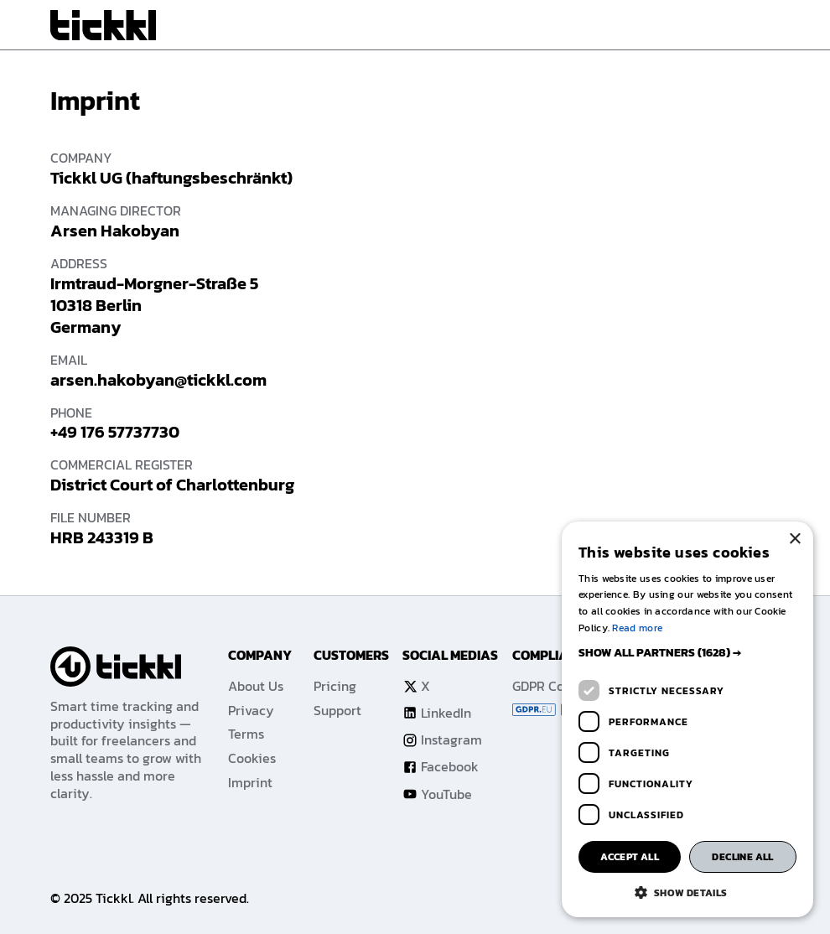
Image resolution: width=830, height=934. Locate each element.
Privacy (251, 710)
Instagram (442, 740)
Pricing (335, 686)
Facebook (440, 767)
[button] (687, 653)
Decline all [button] (742, 856)
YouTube (437, 794)
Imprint (250, 782)
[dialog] (687, 719)
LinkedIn (436, 713)
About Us (255, 686)
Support (337, 710)
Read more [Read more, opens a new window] (637, 628)
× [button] (794, 539)
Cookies (252, 758)
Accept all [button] (629, 856)
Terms (246, 734)
